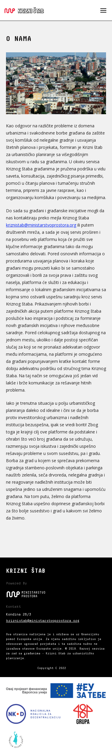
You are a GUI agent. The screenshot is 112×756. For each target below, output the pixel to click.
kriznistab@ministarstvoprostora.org (41, 225)
